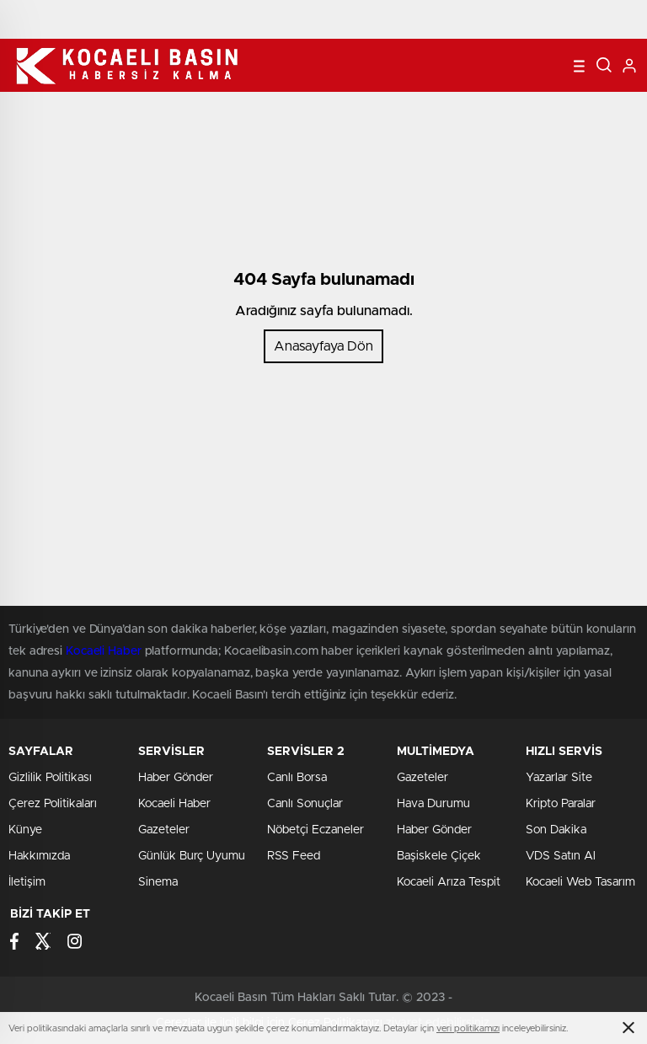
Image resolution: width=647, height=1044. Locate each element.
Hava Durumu (433, 804)
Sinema (158, 882)
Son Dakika (556, 830)
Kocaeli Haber (174, 804)
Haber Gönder (175, 778)
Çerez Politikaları (52, 804)
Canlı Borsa (297, 778)
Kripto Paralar (561, 804)
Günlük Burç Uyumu (191, 856)
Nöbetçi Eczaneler (315, 830)
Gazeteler (164, 830)
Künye (25, 830)
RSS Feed (293, 856)
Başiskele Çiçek (439, 856)
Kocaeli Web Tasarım (580, 882)
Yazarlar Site (559, 778)
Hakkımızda (39, 856)
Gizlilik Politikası (50, 778)
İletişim (26, 882)
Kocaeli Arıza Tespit (448, 882)
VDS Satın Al (561, 856)
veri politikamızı (468, 1028)
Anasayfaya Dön (323, 346)
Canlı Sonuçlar (305, 804)
